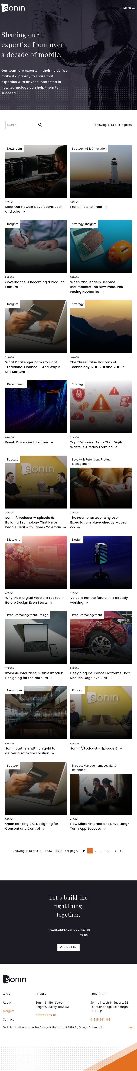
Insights (8, 1011)
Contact (8, 1019)
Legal (131, 1027)
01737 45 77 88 (84, 932)
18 (107, 851)
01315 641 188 (100, 1019)
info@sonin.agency (62, 930)
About (7, 1002)
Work (6, 994)
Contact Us (68, 947)
